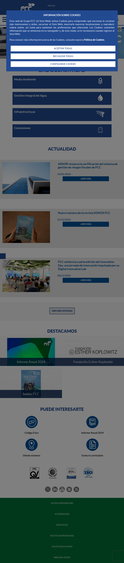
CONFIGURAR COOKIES (63, 64)
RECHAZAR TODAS (63, 56)
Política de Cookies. (94, 39)
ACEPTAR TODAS (63, 48)
